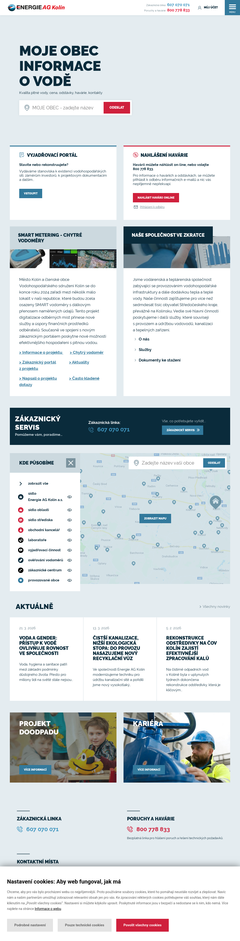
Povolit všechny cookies (142, 925)
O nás (144, 339)
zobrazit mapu (155, 518)
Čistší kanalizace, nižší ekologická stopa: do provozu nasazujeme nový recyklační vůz (116, 648)
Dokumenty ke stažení (159, 360)
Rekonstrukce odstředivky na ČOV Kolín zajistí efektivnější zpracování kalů (191, 648)
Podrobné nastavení (30, 925)
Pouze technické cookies (84, 925)
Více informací (35, 769)
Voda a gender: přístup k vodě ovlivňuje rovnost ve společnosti (43, 645)
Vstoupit (31, 193)
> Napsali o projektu (38, 378)
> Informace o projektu (41, 352)
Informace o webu (48, 909)
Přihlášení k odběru (149, 207)
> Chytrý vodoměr (87, 352)
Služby (145, 349)
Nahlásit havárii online (156, 197)
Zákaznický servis (183, 430)
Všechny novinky (215, 607)
